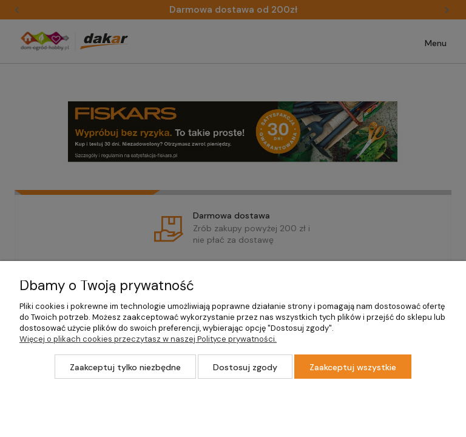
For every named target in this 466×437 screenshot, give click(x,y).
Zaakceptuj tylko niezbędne (125, 367)
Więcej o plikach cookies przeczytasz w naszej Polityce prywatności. (148, 339)
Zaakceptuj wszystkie (352, 367)
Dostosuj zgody (245, 367)
